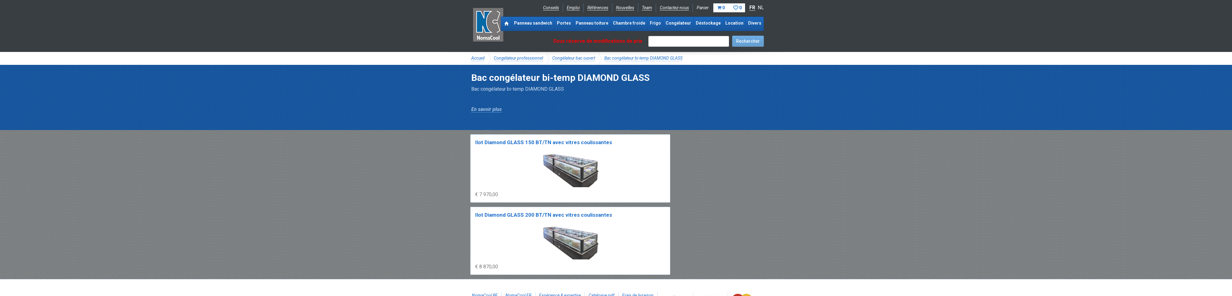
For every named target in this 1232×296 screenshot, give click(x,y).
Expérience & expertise (560, 238)
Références (597, 7)
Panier (721, 7)
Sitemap (612, 273)
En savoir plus (486, 109)
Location (734, 23)
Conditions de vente (529, 273)
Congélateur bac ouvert (573, 58)
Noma (488, 24)
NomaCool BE (485, 238)
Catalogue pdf (601, 238)
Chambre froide (629, 23)
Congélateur (678, 23)
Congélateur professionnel (518, 58)
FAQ (476, 245)
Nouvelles (625, 7)
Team (647, 7)
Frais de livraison (638, 238)
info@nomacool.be (562, 259)
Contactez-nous (674, 7)
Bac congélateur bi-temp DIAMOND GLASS (643, 58)
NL (761, 7)
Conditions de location (576, 273)
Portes (564, 23)
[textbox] (688, 41)
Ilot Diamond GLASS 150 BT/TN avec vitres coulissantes (504, 150)
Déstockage (708, 23)
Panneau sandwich (533, 23)
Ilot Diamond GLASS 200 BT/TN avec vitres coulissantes (578, 150)
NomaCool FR (518, 238)
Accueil (477, 58)
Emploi (573, 7)
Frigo (655, 23)
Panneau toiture (592, 23)
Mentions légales (487, 273)
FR (752, 7)
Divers (754, 23)
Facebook (487, 259)
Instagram (520, 259)
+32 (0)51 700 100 (612, 259)
